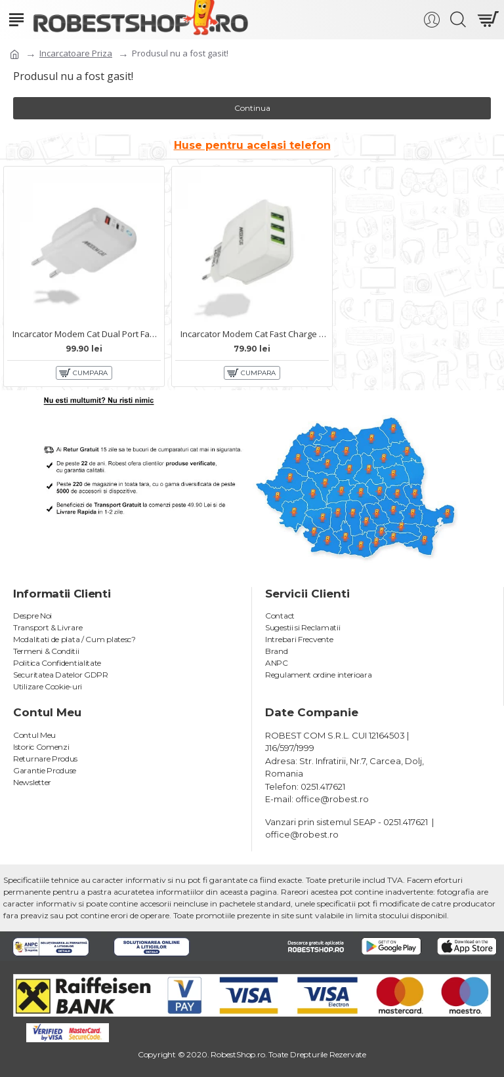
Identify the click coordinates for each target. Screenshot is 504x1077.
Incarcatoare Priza (75, 53)
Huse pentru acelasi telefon (252, 145)
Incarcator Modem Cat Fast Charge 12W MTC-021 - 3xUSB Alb (254, 334)
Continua (252, 108)
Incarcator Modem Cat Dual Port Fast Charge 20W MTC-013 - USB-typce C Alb (86, 334)
